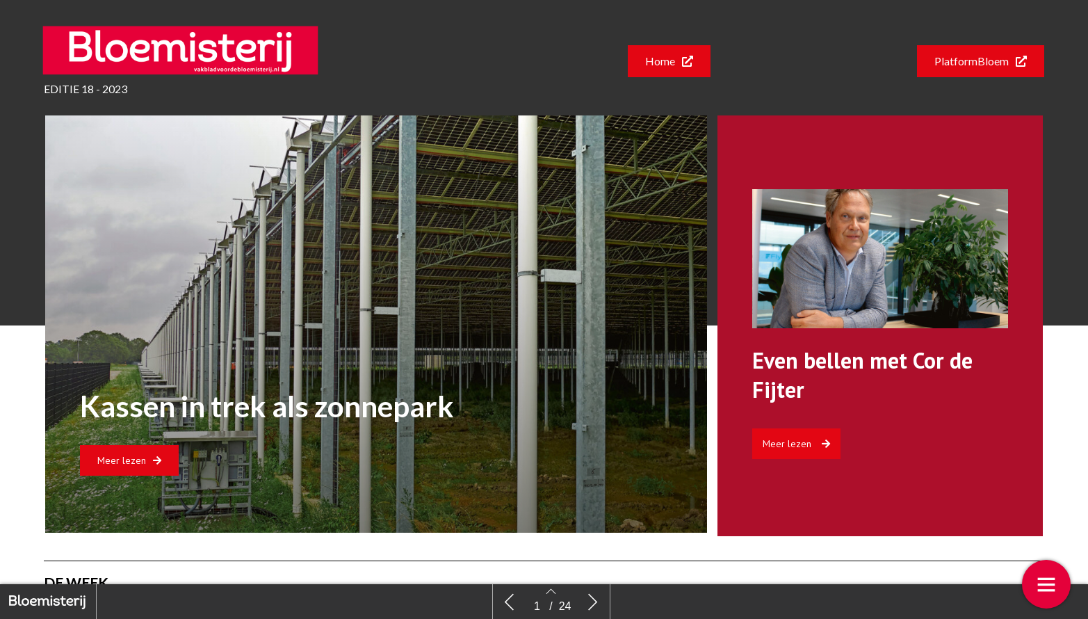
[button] (669, 61)
